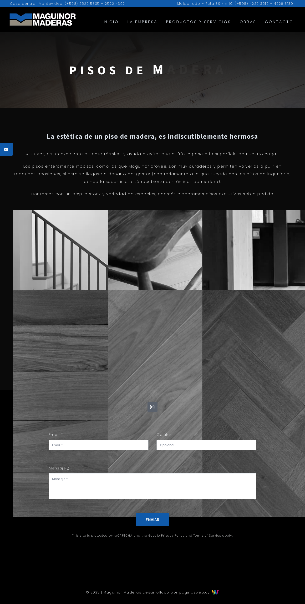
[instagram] (152, 407)
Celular (164, 434)
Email (56, 434)
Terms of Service (207, 536)
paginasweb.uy (199, 592)
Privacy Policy (172, 536)
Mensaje (59, 468)
